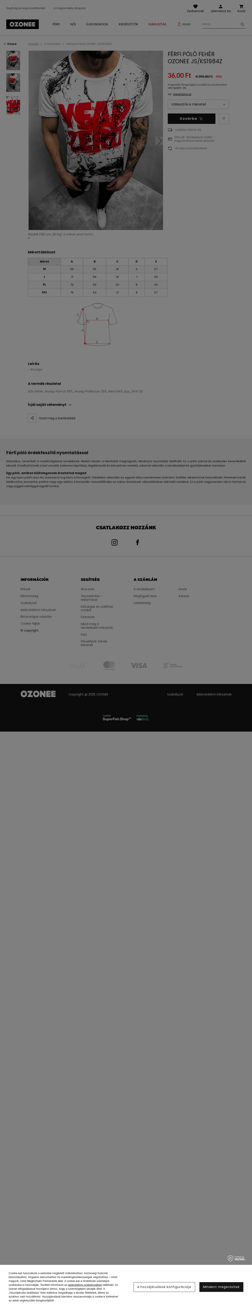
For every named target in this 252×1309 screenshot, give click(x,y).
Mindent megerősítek (221, 1287)
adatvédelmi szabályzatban (85, 1284)
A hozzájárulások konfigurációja (164, 1287)
